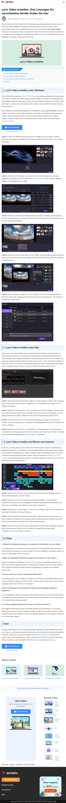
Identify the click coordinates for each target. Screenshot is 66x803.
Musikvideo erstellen (42, 361)
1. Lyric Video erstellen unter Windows (16, 73)
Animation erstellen (7, 121)
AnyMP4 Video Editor (29, 96)
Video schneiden (39, 178)
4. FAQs (7, 81)
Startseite (12, 764)
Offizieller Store (10, 780)
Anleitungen (19, 764)
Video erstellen (39, 19)
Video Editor (21, 701)
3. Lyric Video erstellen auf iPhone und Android (19, 79)
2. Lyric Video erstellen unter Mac (15, 76)
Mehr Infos (50, 801)
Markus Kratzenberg (13, 19)
